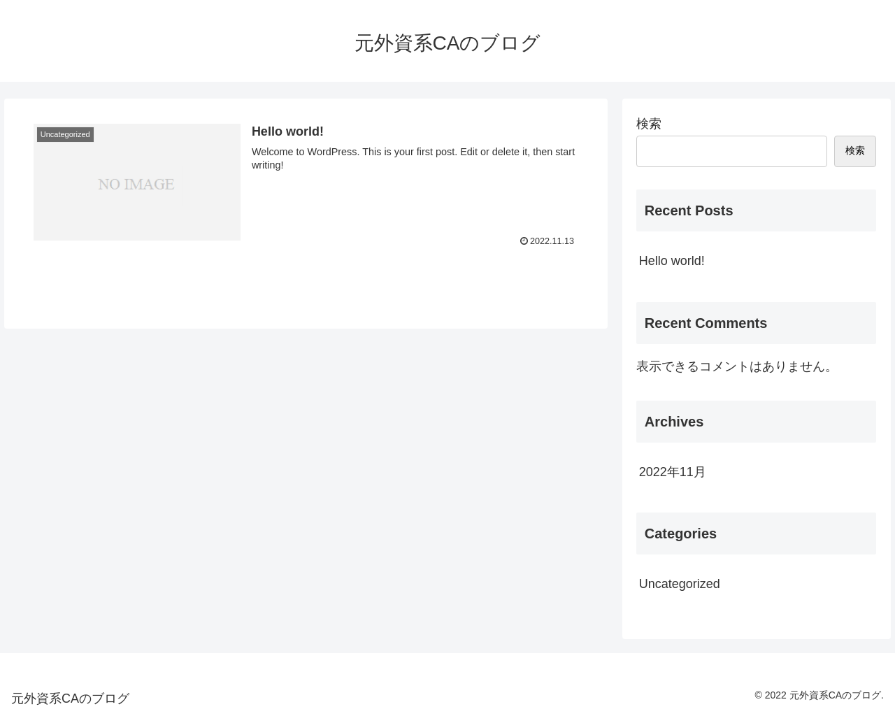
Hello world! (672, 261)
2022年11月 (672, 472)
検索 (648, 124)
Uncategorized (679, 584)
